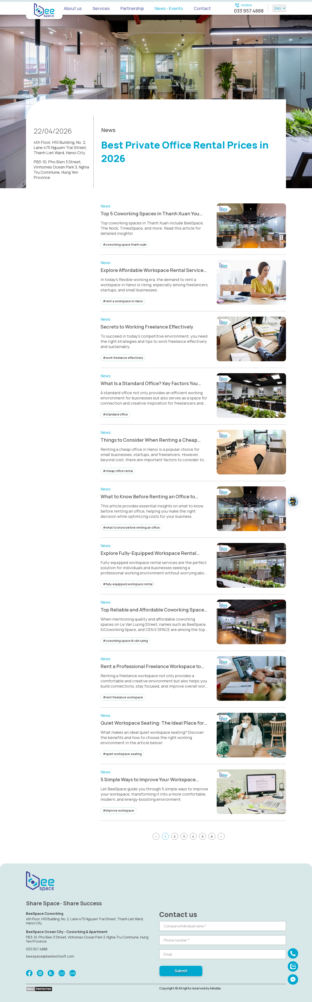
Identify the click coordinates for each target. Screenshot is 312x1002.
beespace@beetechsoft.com (50, 956)
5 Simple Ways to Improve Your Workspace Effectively (148, 779)
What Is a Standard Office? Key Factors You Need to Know (149, 383)
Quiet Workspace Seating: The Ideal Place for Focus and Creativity (152, 723)
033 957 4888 (249, 11)
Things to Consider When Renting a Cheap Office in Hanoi (149, 440)
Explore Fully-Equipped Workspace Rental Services (148, 553)
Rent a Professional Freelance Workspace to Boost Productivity (151, 666)
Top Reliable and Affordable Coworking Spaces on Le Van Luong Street (153, 609)
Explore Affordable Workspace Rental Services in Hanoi (153, 270)
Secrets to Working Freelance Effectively (147, 327)
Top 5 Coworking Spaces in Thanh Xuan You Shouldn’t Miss (150, 213)
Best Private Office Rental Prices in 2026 (185, 151)
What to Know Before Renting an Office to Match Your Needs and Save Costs (148, 496)
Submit (181, 970)
